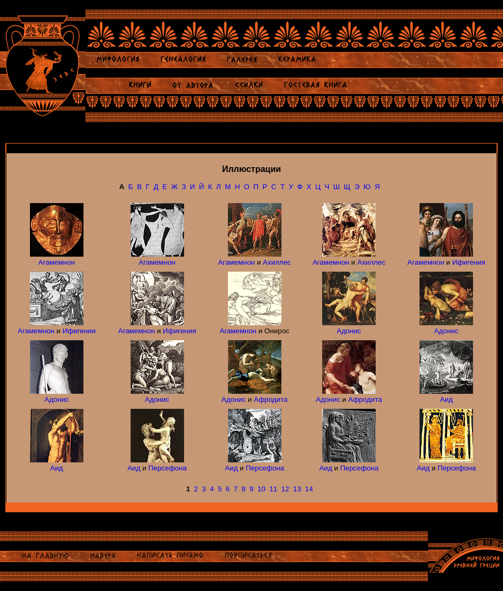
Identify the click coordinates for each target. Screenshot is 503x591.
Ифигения (468, 262)
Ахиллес (277, 262)
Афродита (270, 399)
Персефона (167, 468)
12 (285, 489)
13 (297, 489)
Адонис (349, 331)
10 (261, 489)
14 (309, 489)
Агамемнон (56, 262)
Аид (446, 399)
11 (273, 489)
